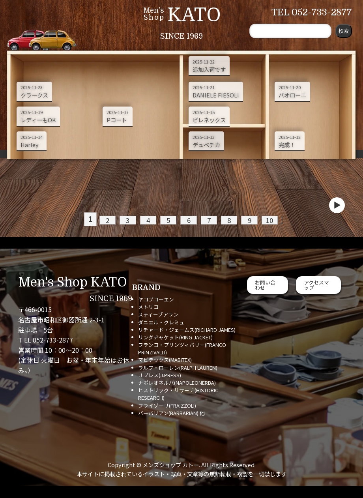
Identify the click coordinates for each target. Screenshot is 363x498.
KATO (194, 15)
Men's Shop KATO (72, 282)
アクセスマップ (316, 285)
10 (255, 219)
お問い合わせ (265, 285)
